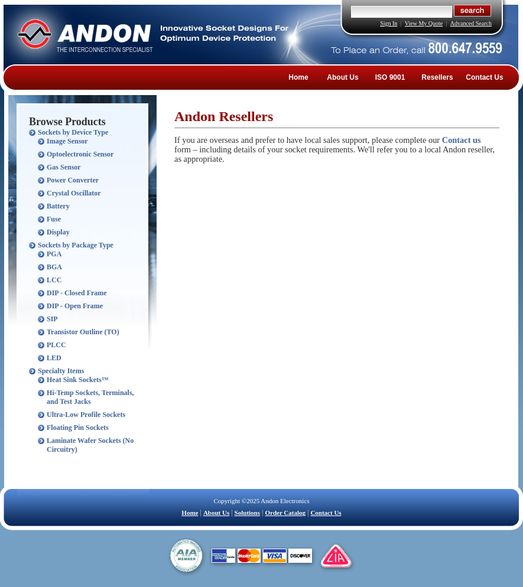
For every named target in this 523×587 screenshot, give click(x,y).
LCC (54, 280)
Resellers (437, 77)
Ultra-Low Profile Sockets (86, 414)
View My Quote (424, 23)
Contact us (461, 140)
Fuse (54, 219)
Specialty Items (61, 371)
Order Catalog (285, 512)
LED (54, 358)
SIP (52, 319)
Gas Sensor (64, 167)
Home (298, 77)
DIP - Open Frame (75, 306)
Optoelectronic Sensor (80, 154)
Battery (58, 206)
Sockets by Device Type (73, 132)
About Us (342, 77)
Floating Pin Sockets (78, 427)
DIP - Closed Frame (77, 293)
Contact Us (484, 77)
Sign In (388, 23)
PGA (54, 254)
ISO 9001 (390, 77)
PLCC (56, 345)
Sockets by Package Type (75, 245)
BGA (54, 267)
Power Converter (73, 180)
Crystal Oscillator (74, 193)
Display (58, 232)
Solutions (247, 512)
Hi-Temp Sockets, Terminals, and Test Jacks (90, 397)
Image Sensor (67, 141)
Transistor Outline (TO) (83, 332)
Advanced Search (471, 23)
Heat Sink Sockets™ (78, 380)
